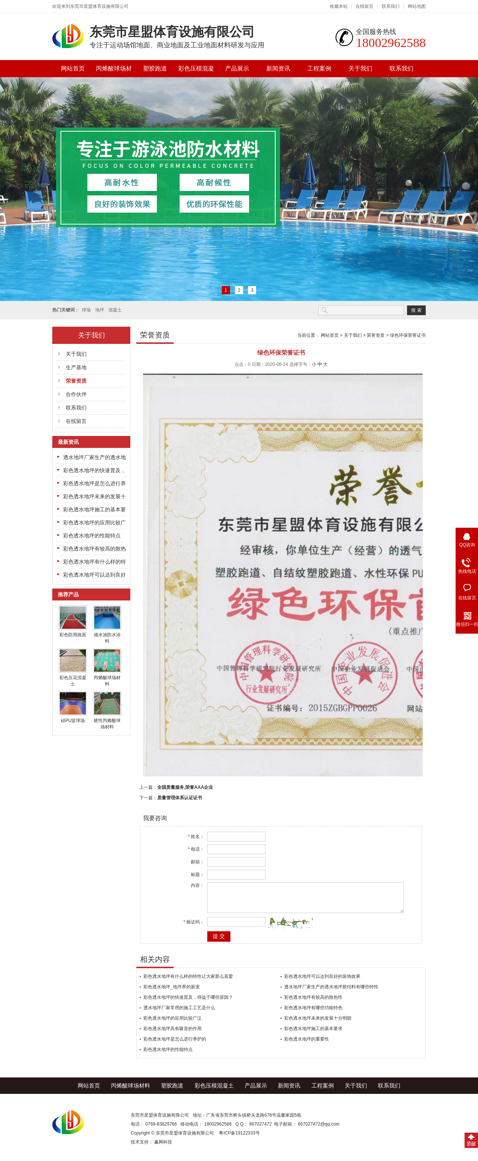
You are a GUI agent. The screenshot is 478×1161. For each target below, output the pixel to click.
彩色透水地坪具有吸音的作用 (172, 1034)
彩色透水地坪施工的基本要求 (313, 1034)
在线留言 (364, 6)
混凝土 (115, 310)
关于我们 (360, 68)
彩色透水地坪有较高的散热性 (313, 1002)
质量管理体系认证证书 (179, 797)
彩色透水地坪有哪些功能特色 (313, 1013)
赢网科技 (163, 1147)
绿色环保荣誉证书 (408, 335)
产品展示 (237, 68)
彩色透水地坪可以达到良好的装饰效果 (322, 982)
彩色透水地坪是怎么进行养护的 (174, 1044)
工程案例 (319, 68)
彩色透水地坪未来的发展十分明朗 (317, 1023)
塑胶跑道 (155, 68)
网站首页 (73, 68)
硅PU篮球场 (73, 720)
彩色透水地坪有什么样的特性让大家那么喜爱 (188, 982)
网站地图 (417, 6)
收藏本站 (339, 6)
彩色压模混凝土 (196, 71)
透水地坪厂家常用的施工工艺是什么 (179, 1013)
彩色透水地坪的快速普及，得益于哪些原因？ (188, 1002)
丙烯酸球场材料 (114, 71)
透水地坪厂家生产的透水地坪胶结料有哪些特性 (331, 992)
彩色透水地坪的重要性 (306, 1044)
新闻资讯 (278, 68)
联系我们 (391, 6)
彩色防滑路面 (72, 634)
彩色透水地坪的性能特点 (92, 536)
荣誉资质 (76, 381)
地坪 (99, 310)
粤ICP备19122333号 (239, 1138)
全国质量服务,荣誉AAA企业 (185, 787)
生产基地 (76, 367)
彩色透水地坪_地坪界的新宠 (171, 992)
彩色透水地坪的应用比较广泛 (172, 1023)
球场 (86, 310)
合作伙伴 (76, 394)
